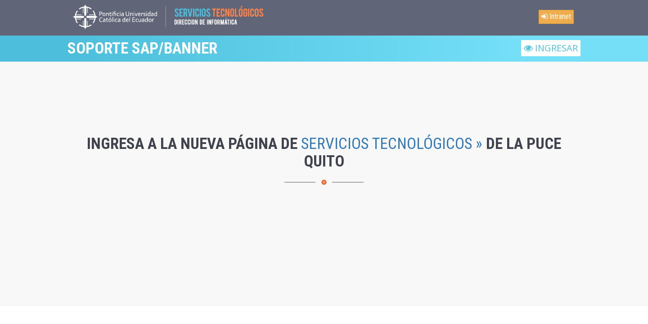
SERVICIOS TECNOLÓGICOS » (391, 144)
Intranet (556, 16)
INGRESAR (551, 48)
